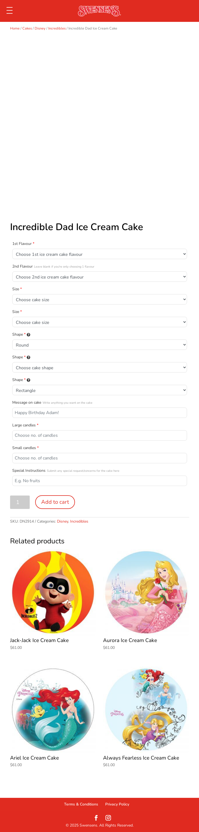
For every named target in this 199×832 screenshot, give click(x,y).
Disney (40, 28)
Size (17, 289)
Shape (21, 334)
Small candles (25, 447)
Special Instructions (65, 470)
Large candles (25, 425)
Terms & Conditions (81, 804)
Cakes (27, 28)
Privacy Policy (117, 804)
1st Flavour (23, 243)
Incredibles (57, 28)
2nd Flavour (53, 266)
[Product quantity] (20, 502)
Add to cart (55, 502)
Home (15, 28)
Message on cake (52, 402)
